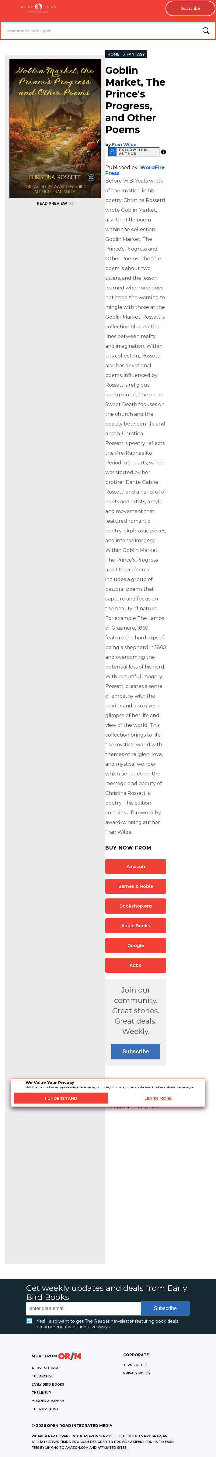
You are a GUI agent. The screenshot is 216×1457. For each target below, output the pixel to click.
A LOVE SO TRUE (45, 1368)
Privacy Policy (137, 1374)
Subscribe (188, 9)
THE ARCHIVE (42, 1377)
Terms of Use (135, 1365)
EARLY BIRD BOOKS (48, 1385)
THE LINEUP (41, 1393)
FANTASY (136, 54)
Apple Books (135, 926)
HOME (113, 54)
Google (135, 946)
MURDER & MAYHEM (48, 1401)
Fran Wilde (124, 145)
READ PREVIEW (55, 203)
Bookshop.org (136, 906)
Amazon (136, 867)
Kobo (136, 965)
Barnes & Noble (135, 886)
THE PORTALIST (45, 1409)
